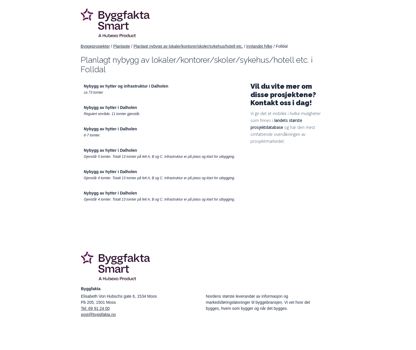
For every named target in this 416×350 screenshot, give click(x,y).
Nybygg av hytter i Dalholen (110, 107)
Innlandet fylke (259, 46)
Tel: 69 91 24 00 (95, 308)
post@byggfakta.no (98, 314)
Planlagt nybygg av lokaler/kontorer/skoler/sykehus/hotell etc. (188, 46)
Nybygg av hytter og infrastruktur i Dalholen (126, 86)
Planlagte (121, 46)
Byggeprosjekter (95, 46)
